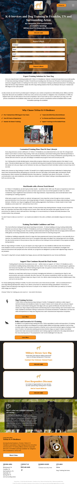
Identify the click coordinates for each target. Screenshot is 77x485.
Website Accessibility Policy (58, 481)
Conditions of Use (36, 481)
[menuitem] (64, 467)
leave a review (10, 425)
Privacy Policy (16, 481)
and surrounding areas (9, 477)
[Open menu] (73, 5)
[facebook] (22, 470)
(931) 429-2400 (25, 467)
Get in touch (41, 96)
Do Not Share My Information (26, 481)
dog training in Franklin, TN (14, 246)
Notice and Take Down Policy (46, 481)
